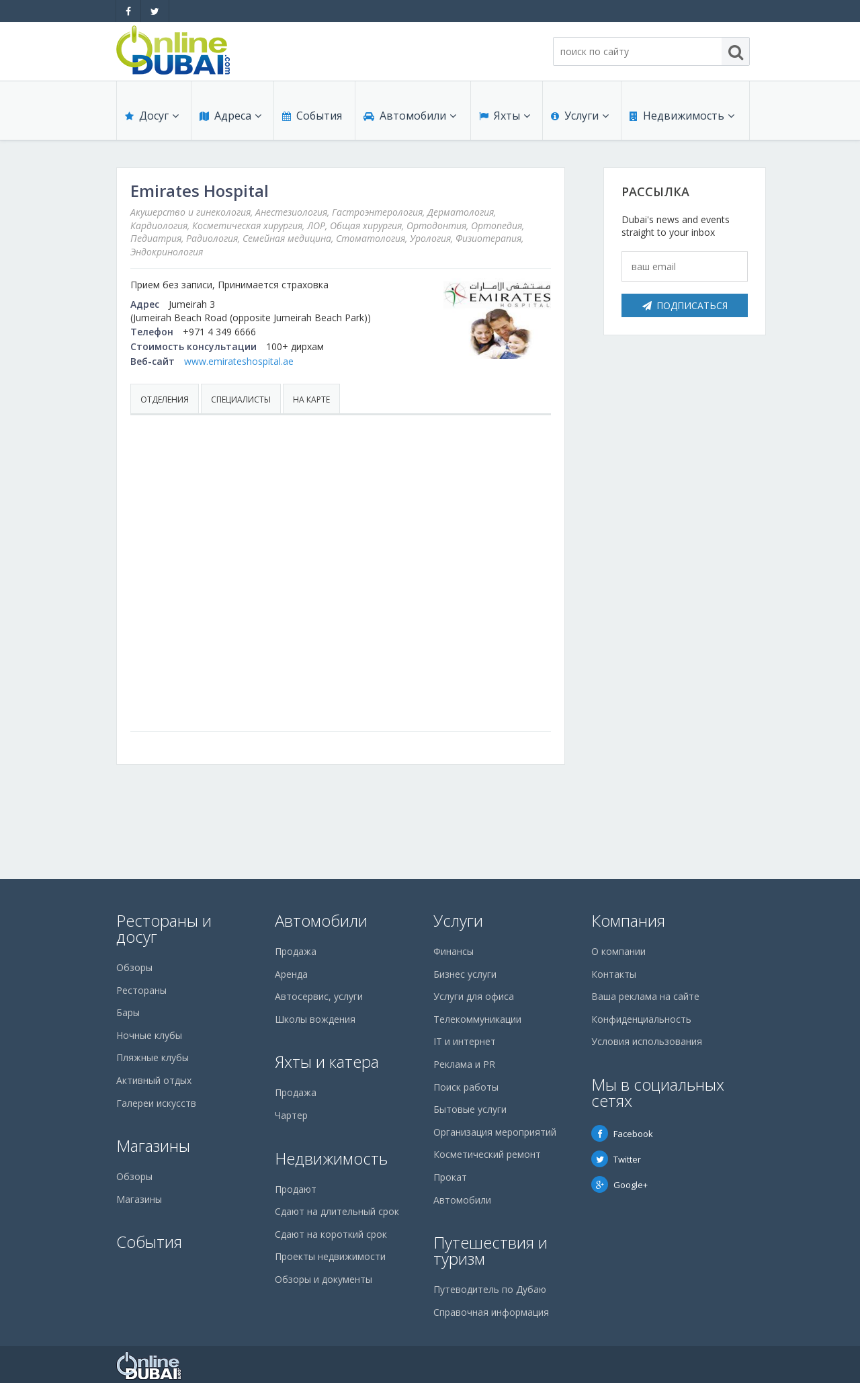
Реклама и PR (464, 1064)
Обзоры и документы (323, 1279)
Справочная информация (491, 1312)
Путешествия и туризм (490, 1250)
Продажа (295, 951)
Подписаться (685, 305)
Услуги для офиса (473, 996)
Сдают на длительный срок (337, 1211)
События (312, 115)
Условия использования (646, 1041)
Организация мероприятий (494, 1132)
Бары (128, 1012)
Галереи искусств (156, 1103)
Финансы (453, 951)
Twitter (616, 1159)
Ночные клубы (149, 1035)
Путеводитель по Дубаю (489, 1289)
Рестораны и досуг (164, 928)
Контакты (613, 974)
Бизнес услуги (465, 974)
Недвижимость (682, 116)
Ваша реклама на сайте (645, 996)
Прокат (450, 1177)
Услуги (580, 116)
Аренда (291, 974)
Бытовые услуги (470, 1109)
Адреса (230, 116)
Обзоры (134, 967)
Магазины (153, 1145)
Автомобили (409, 116)
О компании (618, 951)
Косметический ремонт (487, 1154)
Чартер (291, 1115)
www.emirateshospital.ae (239, 361)
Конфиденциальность (641, 1019)
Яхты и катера (327, 1061)
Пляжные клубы (152, 1057)
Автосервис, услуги (319, 996)
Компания (628, 920)
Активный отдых (153, 1080)
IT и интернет (464, 1041)
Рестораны (141, 990)
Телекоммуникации (477, 1019)
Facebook (622, 1134)
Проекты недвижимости (330, 1256)
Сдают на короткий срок (331, 1234)
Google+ (619, 1185)
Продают (295, 1189)
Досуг (152, 116)
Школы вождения (315, 1019)
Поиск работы (466, 1087)
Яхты (504, 116)
